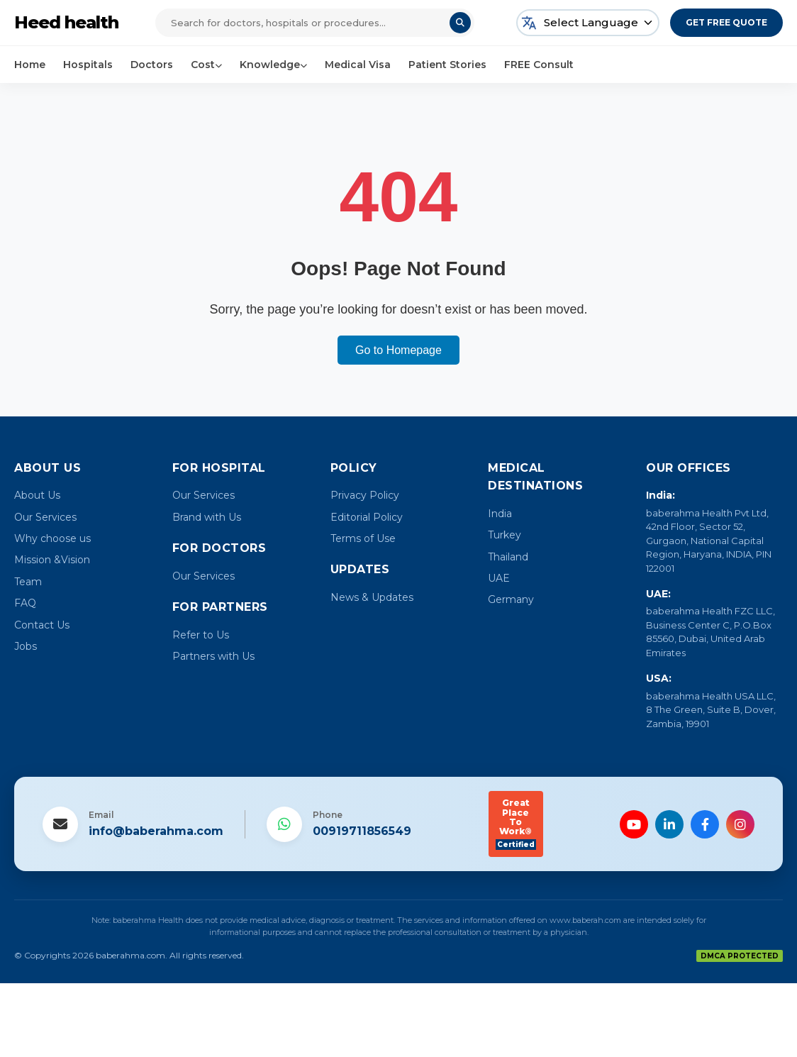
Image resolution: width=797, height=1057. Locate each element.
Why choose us (52, 538)
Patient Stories (447, 64)
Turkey (504, 534)
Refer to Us (200, 635)
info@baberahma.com (156, 831)
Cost (206, 64)
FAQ (25, 603)
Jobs (25, 646)
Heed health (66, 22)
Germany (511, 599)
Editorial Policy (366, 517)
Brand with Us (206, 517)
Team (28, 581)
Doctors (151, 64)
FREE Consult (539, 64)
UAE (499, 578)
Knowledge (273, 64)
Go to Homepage (398, 350)
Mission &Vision (52, 559)
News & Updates (371, 597)
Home (29, 64)
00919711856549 (362, 831)
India (500, 513)
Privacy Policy (364, 495)
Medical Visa (358, 64)
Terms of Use (363, 538)
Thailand (508, 556)
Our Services (45, 517)
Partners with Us (213, 656)
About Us (37, 495)
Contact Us (41, 625)
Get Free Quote (726, 22)
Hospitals (88, 64)
